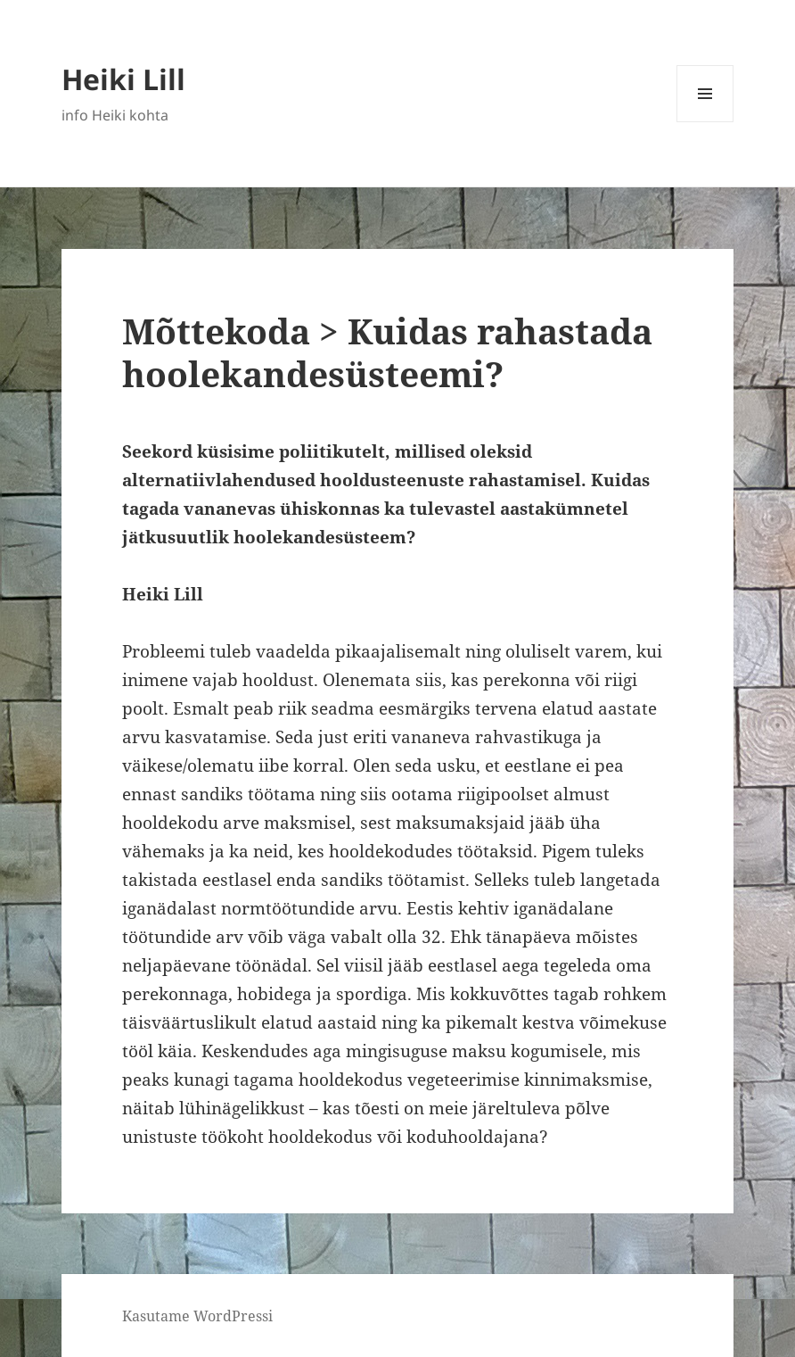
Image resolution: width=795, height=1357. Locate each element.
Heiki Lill (123, 79)
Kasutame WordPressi (197, 1316)
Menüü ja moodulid (705, 121)
